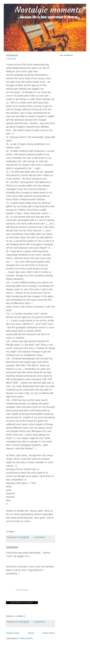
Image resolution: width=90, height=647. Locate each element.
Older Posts (48, 633)
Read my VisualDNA (15, 602)
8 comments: (39, 537)
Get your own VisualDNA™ (27, 602)
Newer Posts (12, 633)
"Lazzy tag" (11, 58)
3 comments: (39, 622)
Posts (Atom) (26, 638)
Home (31, 633)
